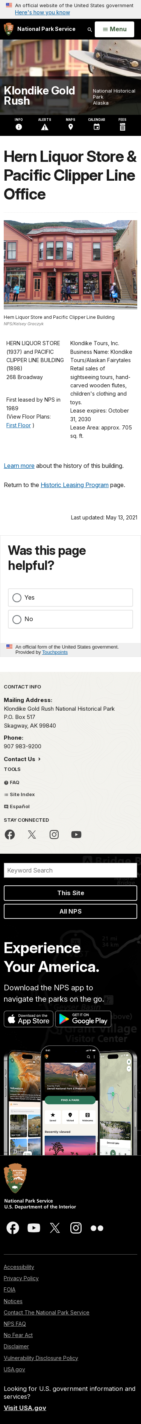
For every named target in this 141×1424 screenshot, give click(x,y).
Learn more (19, 465)
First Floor (18, 425)
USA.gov (14, 1369)
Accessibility (19, 1267)
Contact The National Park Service (46, 1312)
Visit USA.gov (25, 1408)
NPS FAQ (15, 1323)
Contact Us (20, 759)
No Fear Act (18, 1335)
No (28, 619)
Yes (29, 597)
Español (17, 806)
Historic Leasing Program (75, 485)
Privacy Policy (21, 1278)
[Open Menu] (114, 29)
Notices (13, 1301)
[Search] (70, 870)
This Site (70, 893)
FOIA (9, 1289)
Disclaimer (16, 1346)
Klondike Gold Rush (39, 95)
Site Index (19, 794)
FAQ (12, 782)
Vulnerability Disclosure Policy (41, 1358)
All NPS (70, 911)
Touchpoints (55, 652)
